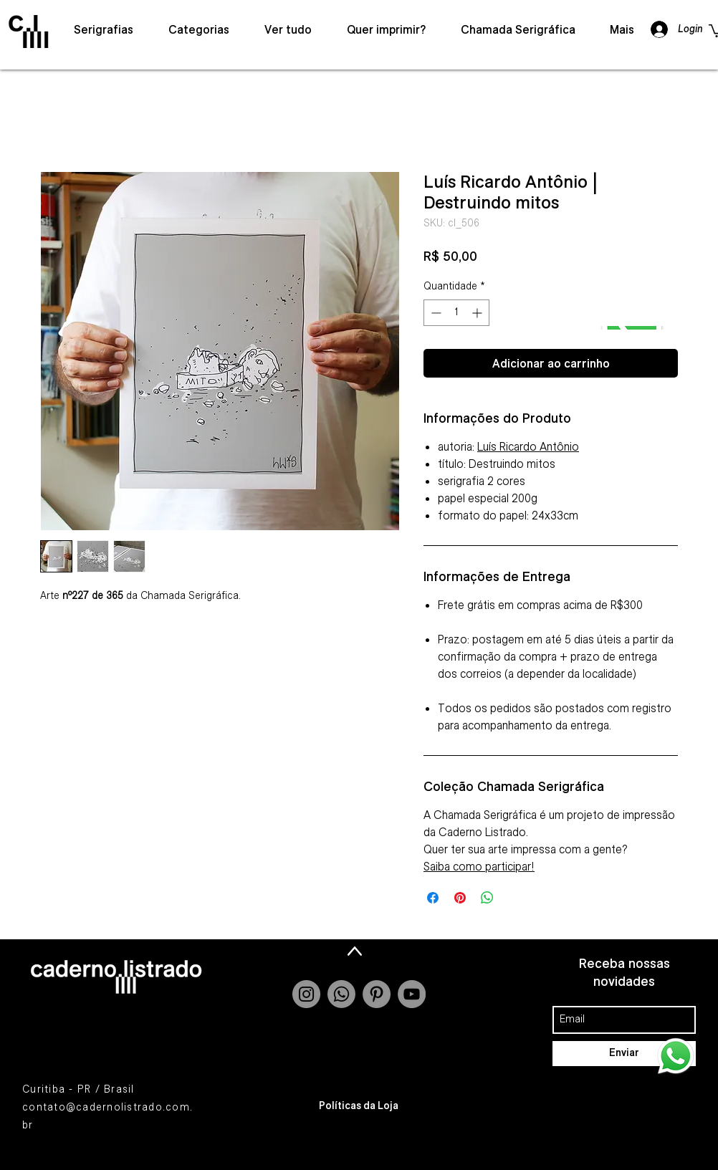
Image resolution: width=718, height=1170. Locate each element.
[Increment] (478, 312)
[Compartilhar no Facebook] (432, 897)
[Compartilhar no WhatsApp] (487, 897)
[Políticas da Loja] (359, 1106)
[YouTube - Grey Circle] (412, 994)
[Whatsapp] (341, 994)
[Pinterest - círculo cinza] (377, 994)
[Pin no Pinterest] (460, 897)
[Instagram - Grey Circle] (306, 994)
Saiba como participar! (479, 866)
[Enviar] (624, 1053)
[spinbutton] (456, 312)
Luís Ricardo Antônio (528, 446)
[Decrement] (435, 312)
